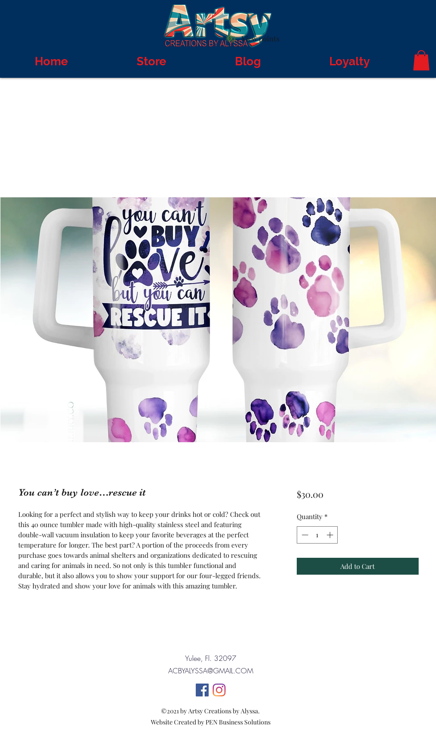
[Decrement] (304, 535)
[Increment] (331, 535)
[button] (421, 60)
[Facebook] (202, 690)
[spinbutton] (317, 535)
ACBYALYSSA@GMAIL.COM (210, 671)
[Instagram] (219, 690)
